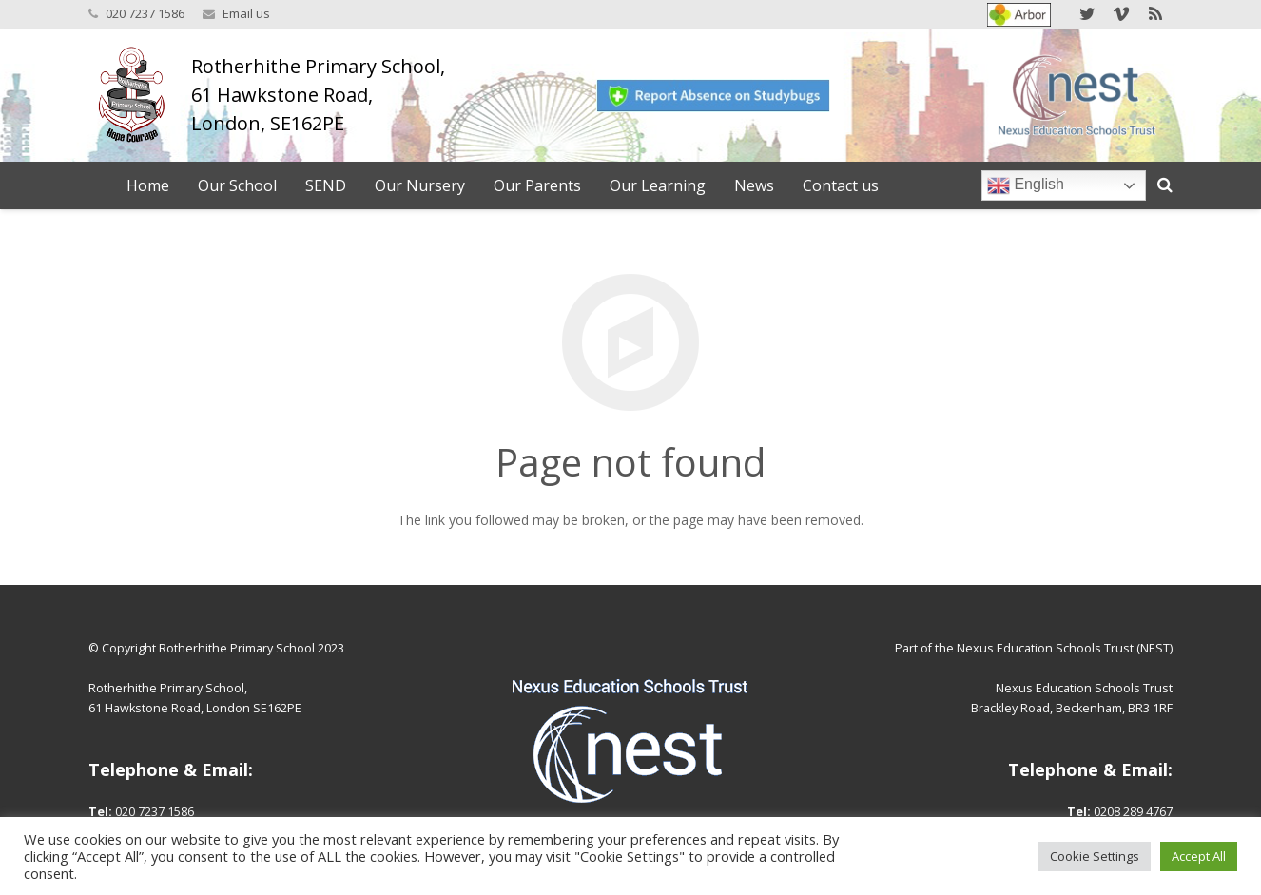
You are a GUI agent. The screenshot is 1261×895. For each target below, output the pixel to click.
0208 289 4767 (1133, 812)
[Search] (1165, 185)
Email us (246, 13)
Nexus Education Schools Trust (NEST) (1065, 648)
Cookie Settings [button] (1094, 856)
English (1025, 185)
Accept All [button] (1199, 856)
